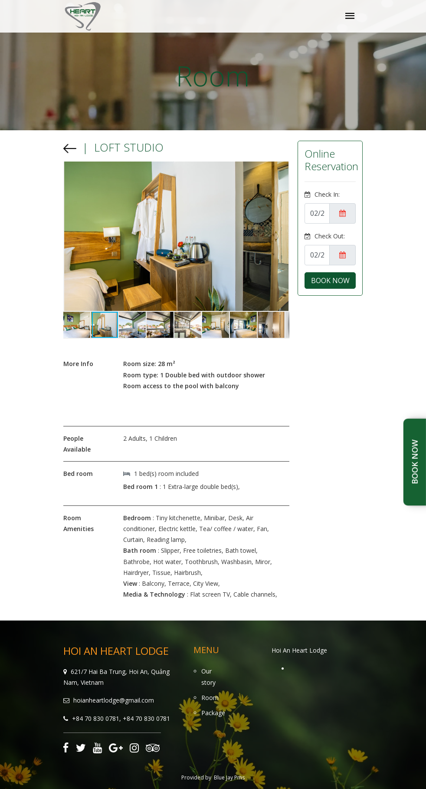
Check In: (322, 194)
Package (213, 713)
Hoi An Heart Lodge (299, 650)
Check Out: (325, 236)
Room (210, 697)
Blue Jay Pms (229, 777)
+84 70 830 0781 (95, 718)
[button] (71, 236)
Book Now (415, 462)
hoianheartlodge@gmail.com (113, 700)
